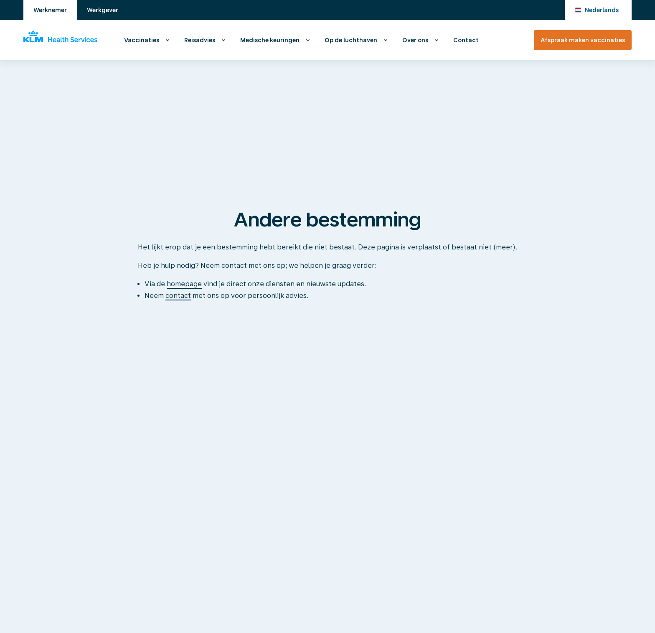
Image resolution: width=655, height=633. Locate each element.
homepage (184, 284)
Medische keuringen (270, 40)
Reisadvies (199, 40)
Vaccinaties (141, 40)
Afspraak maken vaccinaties (583, 40)
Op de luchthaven (351, 40)
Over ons (415, 40)
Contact (466, 40)
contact (178, 296)
